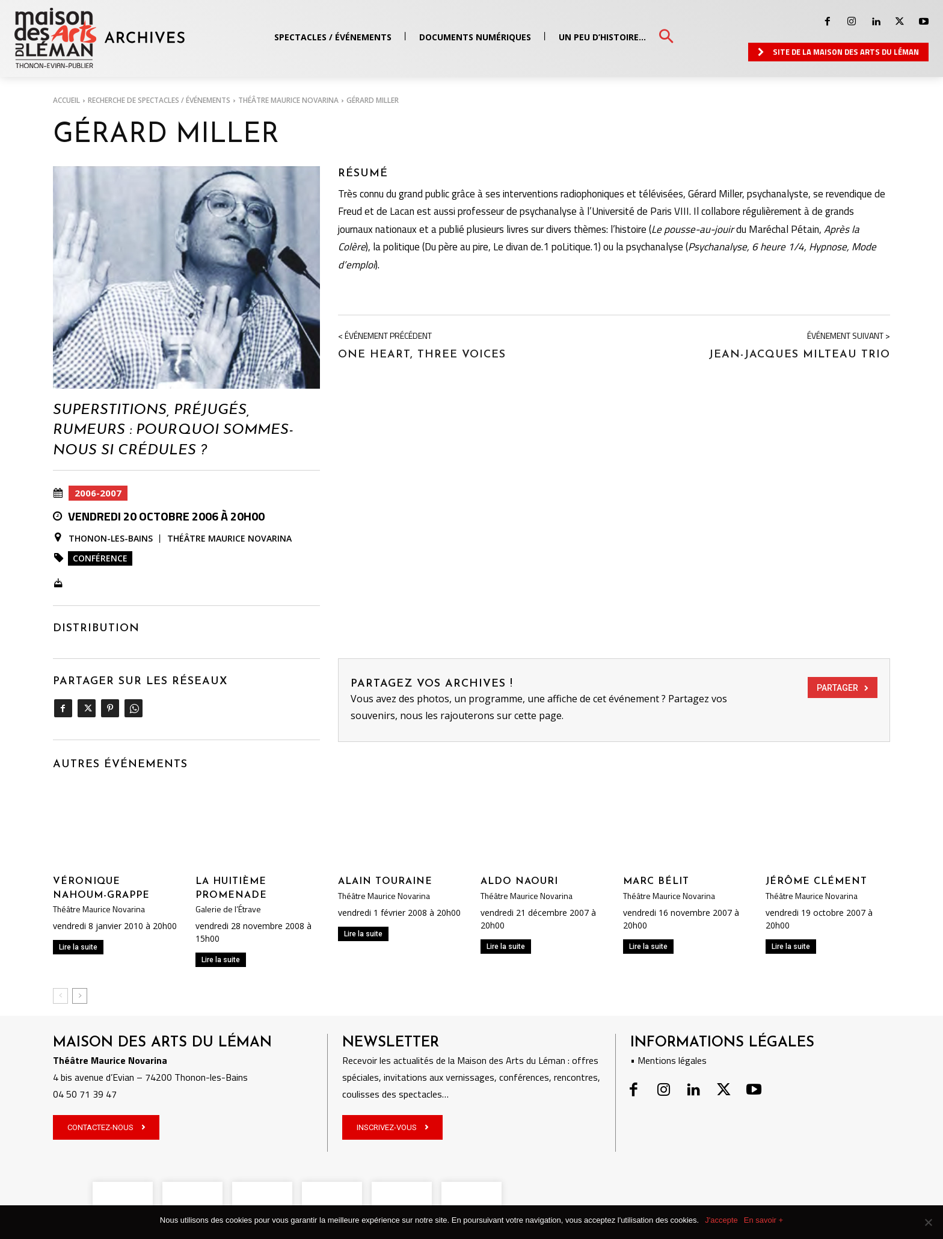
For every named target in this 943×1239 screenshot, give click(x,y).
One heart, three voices (422, 354)
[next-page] (79, 996)
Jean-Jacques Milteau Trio (799, 354)
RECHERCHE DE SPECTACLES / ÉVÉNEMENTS (159, 100)
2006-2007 (98, 493)
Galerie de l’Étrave (228, 909)
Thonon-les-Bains (111, 539)
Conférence (100, 558)
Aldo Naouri (519, 881)
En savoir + (763, 1220)
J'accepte (721, 1220)
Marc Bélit (656, 881)
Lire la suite (78, 947)
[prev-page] (60, 996)
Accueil (66, 100)
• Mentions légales (668, 1060)
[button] (666, 37)
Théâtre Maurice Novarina (288, 100)
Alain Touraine (385, 881)
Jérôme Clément (816, 881)
